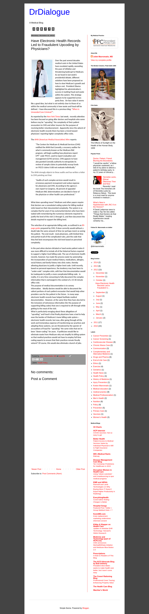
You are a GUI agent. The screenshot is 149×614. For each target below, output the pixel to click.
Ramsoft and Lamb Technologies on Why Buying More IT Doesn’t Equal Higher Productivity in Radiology (104, 489)
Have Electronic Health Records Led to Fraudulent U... (104, 285)
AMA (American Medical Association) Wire (52, 139)
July (98, 300)
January (99, 318)
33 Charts (97, 427)
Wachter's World (100, 590)
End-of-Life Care (100, 360)
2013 (96, 266)
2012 (96, 270)
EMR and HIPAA (100, 482)
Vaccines (97, 414)
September (101, 292)
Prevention (97, 408)
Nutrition (96, 401)
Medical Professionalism (103, 395)
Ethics (95, 363)
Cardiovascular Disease (103, 342)
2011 (96, 322)
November (100, 277)
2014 (96, 262)
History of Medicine (101, 379)
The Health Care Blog (102, 587)
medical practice (100, 392)
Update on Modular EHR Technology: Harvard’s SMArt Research (102, 530)
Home (58, 469)
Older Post (80, 469)
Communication (99, 348)
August (99, 296)
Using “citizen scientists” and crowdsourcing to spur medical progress (103, 476)
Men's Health (98, 398)
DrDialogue (49, 11)
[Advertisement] (58, 449)
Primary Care (98, 411)
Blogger (85, 608)
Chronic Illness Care (101, 345)
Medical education (100, 389)
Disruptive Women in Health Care (102, 471)
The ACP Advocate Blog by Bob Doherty (103, 563)
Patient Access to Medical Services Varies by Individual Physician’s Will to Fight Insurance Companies (103, 445)
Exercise (96, 366)
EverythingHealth (101, 498)
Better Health (99, 439)
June (98, 303)
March (99, 314)
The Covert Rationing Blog (102, 577)
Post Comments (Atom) (52, 474)
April (98, 311)
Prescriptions (99, 554)
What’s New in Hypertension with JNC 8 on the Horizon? (104, 204)
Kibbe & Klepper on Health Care (101, 525)
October (99, 280)
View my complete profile (101, 60)
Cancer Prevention (101, 336)
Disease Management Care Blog (102, 461)
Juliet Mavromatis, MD (103, 57)
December (100, 273)
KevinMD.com (99, 514)
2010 (96, 326)
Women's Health (100, 417)
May (98, 307)
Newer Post (36, 469)
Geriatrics (97, 370)
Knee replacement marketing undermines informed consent (102, 518)
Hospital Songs (100, 506)
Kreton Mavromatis (101, 386)
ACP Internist (99, 431)
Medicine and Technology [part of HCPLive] (101, 539)
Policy (95, 405)
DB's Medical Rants (101, 454)
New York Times (53, 116)
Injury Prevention (100, 382)
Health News (98, 373)
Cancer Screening (100, 339)
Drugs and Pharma (101, 357)
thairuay (96, 456)
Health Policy (42, 363)
